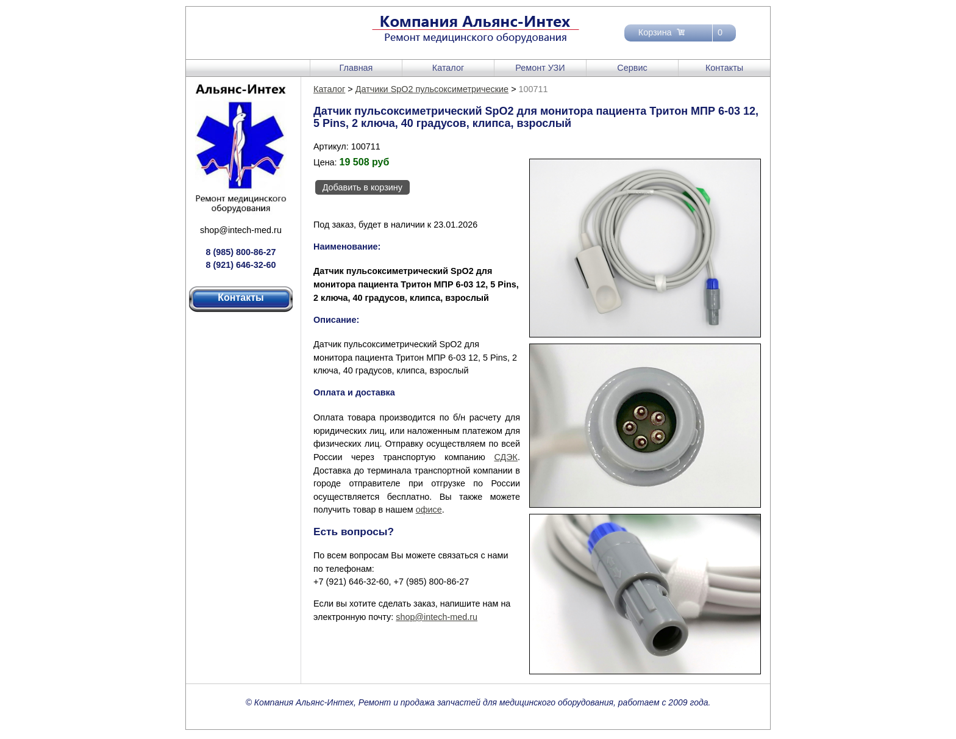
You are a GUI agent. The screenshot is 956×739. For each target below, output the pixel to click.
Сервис (632, 68)
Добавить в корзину (362, 187)
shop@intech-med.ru (241, 230)
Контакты (724, 68)
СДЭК (506, 457)
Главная (356, 68)
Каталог (448, 68)
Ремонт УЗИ (540, 68)
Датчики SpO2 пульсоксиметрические (431, 89)
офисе (429, 509)
